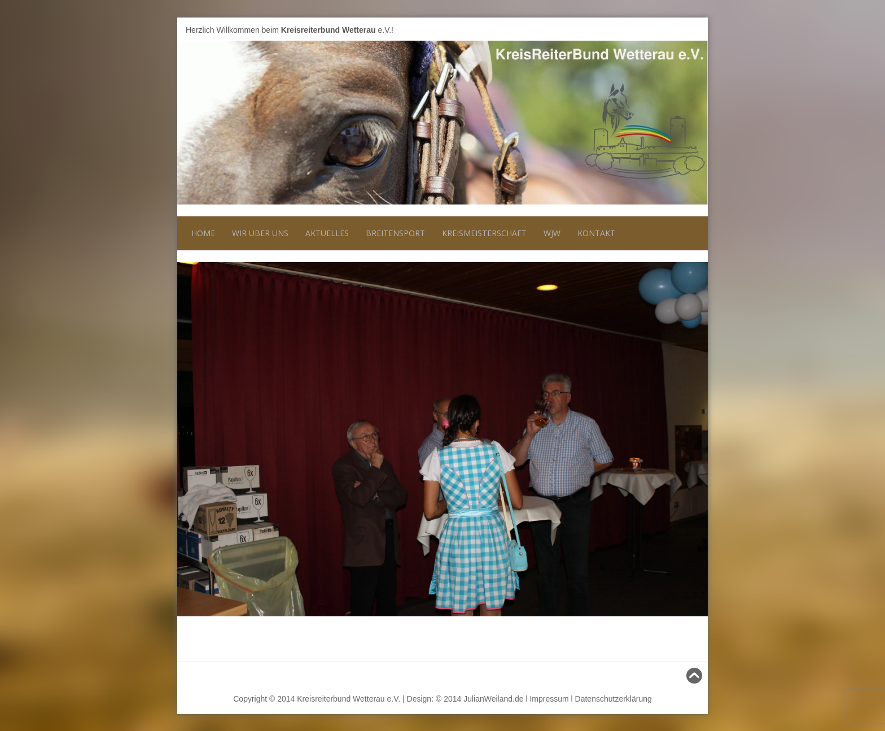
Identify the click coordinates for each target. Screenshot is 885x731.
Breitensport (395, 233)
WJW (552, 233)
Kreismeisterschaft (484, 233)
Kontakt (596, 233)
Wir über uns (260, 233)
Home (203, 233)
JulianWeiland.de (493, 698)
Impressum (548, 698)
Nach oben (679, 675)
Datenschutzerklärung (613, 698)
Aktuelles (327, 233)
